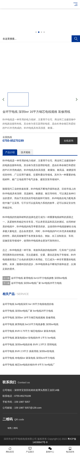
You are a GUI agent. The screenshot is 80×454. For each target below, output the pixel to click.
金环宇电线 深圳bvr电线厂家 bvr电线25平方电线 (36, 283)
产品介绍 (10, 152)
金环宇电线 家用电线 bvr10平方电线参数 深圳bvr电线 (39, 278)
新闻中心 (50, 450)
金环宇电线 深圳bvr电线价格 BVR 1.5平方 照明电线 (30, 344)
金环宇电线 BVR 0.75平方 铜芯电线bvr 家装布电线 (29, 331)
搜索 (76, 38)
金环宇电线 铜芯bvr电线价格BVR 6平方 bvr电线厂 (29, 364)
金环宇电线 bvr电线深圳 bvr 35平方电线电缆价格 (28, 304)
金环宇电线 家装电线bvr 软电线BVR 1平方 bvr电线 (29, 337)
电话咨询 (70, 450)
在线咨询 (68, 140)
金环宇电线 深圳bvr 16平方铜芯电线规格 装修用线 (29, 317)
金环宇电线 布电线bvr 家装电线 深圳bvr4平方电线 (29, 358)
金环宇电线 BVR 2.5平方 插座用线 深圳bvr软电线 (28, 351)
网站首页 (10, 450)
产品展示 (30, 450)
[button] (36, 32)
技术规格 (25, 152)
